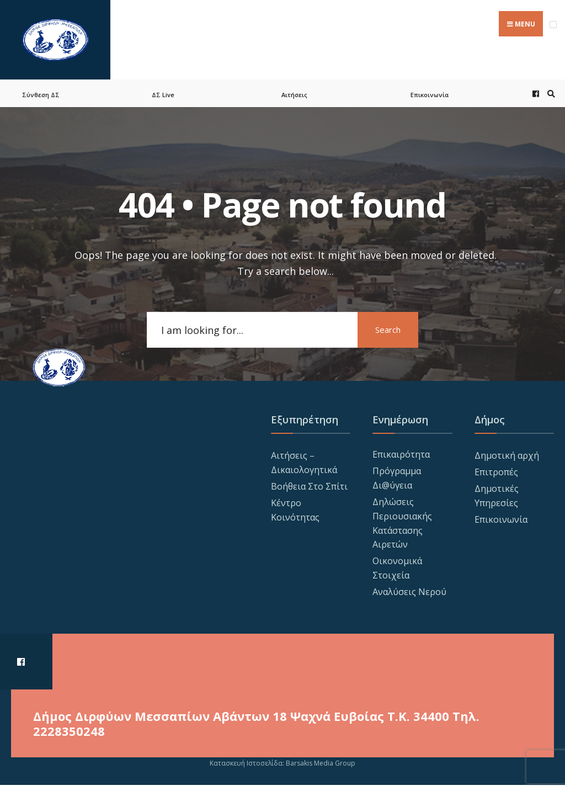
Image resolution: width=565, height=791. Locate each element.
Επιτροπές (496, 472)
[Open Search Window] (549, 93)
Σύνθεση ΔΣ (41, 95)
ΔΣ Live (163, 95)
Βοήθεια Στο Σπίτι (309, 486)
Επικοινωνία (430, 95)
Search (388, 329)
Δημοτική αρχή (507, 455)
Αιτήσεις (294, 95)
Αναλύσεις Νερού (409, 592)
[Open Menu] (553, 24)
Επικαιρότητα (401, 454)
